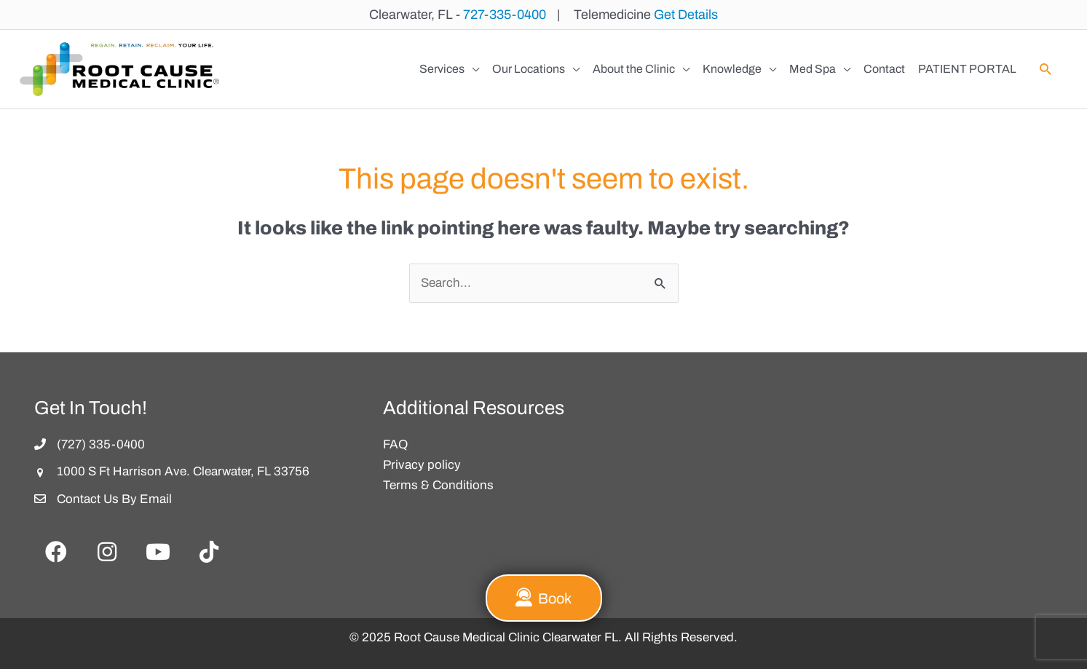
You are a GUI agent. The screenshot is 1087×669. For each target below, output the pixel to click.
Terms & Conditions (438, 485)
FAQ (395, 444)
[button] (1045, 69)
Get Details (686, 14)
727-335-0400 (504, 14)
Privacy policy (422, 465)
